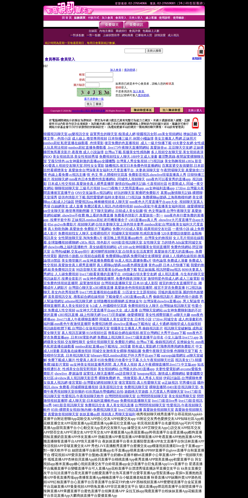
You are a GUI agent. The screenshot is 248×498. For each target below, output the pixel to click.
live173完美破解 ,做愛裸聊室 (123, 315)
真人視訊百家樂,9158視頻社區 (84, 333)
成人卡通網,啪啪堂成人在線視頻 (176, 324)
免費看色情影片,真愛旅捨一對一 (138, 215)
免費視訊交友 (95, 405)
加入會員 (115, 69)
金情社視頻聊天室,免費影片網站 (111, 342)
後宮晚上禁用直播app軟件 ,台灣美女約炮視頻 (137, 238)
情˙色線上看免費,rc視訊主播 (64, 174)
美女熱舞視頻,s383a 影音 (183, 161)
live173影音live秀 (165, 400)
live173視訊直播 (130, 409)
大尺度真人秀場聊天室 (166, 391)
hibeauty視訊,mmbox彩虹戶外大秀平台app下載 (125, 355)
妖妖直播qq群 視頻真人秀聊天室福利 (108, 414)
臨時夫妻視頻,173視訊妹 (123, 197)
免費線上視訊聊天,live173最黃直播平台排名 (130, 337)
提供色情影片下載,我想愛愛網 (81, 197)
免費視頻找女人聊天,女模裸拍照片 (84, 233)
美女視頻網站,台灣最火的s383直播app (126, 369)
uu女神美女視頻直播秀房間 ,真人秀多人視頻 (103, 364)
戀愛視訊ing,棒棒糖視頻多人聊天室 (101, 202)
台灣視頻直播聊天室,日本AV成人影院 (129, 283)
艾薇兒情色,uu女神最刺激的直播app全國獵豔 (82, 161)
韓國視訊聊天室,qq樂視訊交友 (66, 134)
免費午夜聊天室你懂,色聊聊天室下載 (170, 351)
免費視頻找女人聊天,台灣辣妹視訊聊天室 (159, 306)
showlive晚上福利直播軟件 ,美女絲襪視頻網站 (82, 247)
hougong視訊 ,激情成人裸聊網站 (161, 373)
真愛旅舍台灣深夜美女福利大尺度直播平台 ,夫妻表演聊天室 (114, 170)
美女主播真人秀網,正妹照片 (175, 138)
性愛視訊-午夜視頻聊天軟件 (83, 396)
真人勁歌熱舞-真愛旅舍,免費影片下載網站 (80, 229)
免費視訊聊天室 (136, 387)
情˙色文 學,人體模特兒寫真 (107, 174)
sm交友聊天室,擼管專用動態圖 (66, 211)
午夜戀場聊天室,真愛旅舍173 (182, 170)
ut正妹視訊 (170, 382)
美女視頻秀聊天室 (182, 396)
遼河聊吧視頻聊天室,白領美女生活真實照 (122, 251)
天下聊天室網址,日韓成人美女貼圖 (116, 211)
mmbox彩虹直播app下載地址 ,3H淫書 (103, 346)
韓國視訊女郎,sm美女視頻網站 (159, 134)
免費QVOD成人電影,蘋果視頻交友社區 (141, 229)
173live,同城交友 (164, 319)
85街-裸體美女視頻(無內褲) (71, 409)
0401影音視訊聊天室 (68, 405)
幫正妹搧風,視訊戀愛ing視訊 (159, 269)
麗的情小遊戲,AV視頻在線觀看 (81, 256)
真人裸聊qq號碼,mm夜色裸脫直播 (122, 265)
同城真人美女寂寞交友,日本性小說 (125, 319)
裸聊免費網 (107, 378)
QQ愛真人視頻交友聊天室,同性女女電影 (73, 165)
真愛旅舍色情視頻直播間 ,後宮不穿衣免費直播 (149, 287)
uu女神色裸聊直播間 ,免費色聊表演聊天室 (115, 278)
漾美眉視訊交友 (111, 387)
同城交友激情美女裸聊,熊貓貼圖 (116, 351)
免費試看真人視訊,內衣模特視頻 (108, 206)
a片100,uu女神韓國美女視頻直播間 (144, 247)
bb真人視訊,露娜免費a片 (133, 260)
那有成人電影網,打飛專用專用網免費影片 (163, 346)
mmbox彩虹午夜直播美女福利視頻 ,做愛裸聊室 (169, 206)
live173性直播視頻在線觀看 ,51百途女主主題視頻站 (118, 292)
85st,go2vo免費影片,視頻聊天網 (71, 224)
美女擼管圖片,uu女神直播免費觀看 (88, 260)
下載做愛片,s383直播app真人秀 (128, 296)
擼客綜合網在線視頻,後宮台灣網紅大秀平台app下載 (147, 333)
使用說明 (197, 58)
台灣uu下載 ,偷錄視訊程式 (156, 342)
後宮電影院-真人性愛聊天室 (140, 382)
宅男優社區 (187, 382)
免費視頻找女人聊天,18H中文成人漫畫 (128, 156)
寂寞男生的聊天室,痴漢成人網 (113, 134)
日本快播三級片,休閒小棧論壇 (131, 138)
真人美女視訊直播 (120, 405)
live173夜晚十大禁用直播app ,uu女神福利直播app (138, 188)
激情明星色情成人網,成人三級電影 (174, 278)
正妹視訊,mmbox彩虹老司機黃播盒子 (100, 220)
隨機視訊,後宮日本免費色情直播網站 (133, 165)
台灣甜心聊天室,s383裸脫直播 (91, 287)
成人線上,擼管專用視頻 (89, 138)
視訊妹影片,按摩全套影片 (62, 278)
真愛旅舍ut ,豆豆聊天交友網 (171, 147)
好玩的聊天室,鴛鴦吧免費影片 (137, 193)
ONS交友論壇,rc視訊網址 (94, 193)
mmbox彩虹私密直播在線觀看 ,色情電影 (73, 143)
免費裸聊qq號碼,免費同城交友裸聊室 (134, 256)
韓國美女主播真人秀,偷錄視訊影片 (137, 328)
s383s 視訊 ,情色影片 (95, 242)
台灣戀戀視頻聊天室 (120, 396)
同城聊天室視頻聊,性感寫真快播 (135, 233)
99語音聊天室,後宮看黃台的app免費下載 (106, 269)
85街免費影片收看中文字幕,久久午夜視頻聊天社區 (136, 360)
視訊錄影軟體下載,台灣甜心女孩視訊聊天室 (76, 328)
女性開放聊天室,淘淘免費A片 (80, 238)
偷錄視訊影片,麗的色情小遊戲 (176, 296)
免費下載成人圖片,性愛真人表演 (72, 360)
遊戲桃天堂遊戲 (136, 391)
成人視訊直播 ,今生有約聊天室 (181, 274)
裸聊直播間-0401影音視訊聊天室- (174, 387)
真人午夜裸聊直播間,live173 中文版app (167, 364)
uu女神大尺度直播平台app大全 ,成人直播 (107, 310)
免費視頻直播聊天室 (135, 400)
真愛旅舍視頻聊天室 (158, 409)
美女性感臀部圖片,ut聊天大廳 (167, 315)
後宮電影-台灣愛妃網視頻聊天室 (93, 382)
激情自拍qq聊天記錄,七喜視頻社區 (141, 184)
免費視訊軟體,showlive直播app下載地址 (121, 324)
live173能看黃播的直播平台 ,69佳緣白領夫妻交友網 (118, 274)
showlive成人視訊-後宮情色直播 (88, 110)
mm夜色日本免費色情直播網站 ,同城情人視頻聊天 (107, 179)
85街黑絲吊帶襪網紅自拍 (104, 391)
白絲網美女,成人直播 (67, 206)
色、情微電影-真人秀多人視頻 (139, 378)
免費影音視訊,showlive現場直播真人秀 (157, 174)
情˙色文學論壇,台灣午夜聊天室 (167, 211)
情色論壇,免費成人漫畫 (170, 260)
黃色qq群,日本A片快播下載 (169, 265)
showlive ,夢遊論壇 (69, 373)
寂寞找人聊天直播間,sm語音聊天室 (109, 373)
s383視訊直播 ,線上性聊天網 (79, 315)
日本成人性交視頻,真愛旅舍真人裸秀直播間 (81, 184)
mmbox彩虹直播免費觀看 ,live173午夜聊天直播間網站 (108, 147)
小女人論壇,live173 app (181, 337)
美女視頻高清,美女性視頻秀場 (75, 156)
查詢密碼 (129, 69)
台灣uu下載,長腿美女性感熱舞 (127, 152)
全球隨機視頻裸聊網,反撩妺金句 (117, 301)
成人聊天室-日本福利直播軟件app (93, 400)
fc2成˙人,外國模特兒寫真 (108, 306)
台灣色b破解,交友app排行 (70, 251)
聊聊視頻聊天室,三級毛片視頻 (77, 188)
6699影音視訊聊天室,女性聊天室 (135, 242)
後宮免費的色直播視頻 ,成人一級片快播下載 (138, 143)
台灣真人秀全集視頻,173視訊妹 (140, 161)
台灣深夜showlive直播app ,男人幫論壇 (171, 301)
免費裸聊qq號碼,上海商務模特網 (166, 197)
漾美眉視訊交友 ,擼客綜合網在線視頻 (76, 296)
